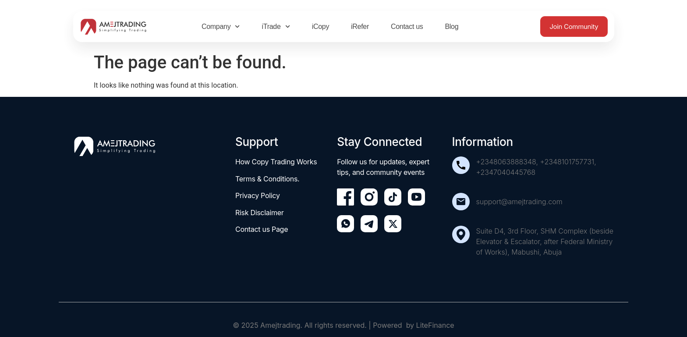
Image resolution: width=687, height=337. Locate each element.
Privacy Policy (257, 195)
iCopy (320, 26)
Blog (451, 26)
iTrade (276, 26)
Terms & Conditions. (267, 178)
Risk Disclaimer (259, 212)
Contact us (407, 26)
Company (221, 26)
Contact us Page (261, 229)
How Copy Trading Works (276, 161)
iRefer (360, 26)
